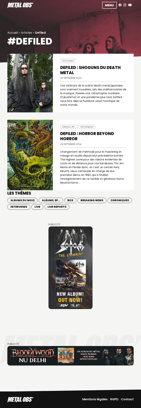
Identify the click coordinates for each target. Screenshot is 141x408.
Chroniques (86, 126)
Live (37, 207)
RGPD (114, 399)
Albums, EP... (69, 126)
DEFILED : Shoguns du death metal (90, 70)
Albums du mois (22, 200)
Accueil (12, 33)
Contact (127, 399)
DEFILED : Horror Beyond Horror (87, 136)
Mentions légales (95, 399)
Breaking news (92, 200)
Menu (109, 5)
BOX (70, 200)
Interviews (68, 60)
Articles (26, 33)
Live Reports (57, 207)
